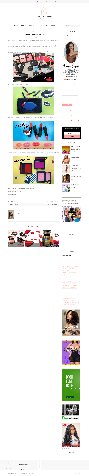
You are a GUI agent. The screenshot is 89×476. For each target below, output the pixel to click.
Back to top (78, 473)
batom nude (65, 287)
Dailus (67, 266)
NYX (76, 279)
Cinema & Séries (32, 25)
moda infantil (65, 300)
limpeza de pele (75, 296)
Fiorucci (72, 270)
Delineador (65, 268)
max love (74, 298)
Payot (74, 281)
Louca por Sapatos (72, 272)
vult (77, 304)
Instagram (71, 116)
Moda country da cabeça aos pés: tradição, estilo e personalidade (76, 176)
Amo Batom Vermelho (71, 264)
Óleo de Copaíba (65, 35)
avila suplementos (74, 285)
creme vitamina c (66, 289)
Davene (72, 266)
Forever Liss (65, 272)
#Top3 (64, 264)
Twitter (78, 116)
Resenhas (16, 25)
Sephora (33, 31)
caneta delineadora (73, 287)
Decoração (23, 25)
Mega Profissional (66, 276)
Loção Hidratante (66, 274)
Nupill (64, 281)
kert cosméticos (75, 294)
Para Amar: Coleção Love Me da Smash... (15, 244)
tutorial (64, 304)
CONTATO (53, 25)
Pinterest (65, 121)
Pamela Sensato (20, 211)
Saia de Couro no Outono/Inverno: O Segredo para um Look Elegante (76, 168)
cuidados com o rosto (75, 289)
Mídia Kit (47, 25)
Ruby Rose (74, 283)
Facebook (65, 116)
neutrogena (72, 300)
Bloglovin (72, 121)
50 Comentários (11, 201)
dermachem (65, 291)
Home (10, 25)
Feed (78, 121)
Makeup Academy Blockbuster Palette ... (50, 244)
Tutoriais (40, 25)
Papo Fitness (69, 281)
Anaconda (78, 264)
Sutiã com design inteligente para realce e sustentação (76, 158)
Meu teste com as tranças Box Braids (69, 200)
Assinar (72, 136)
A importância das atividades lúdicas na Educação (75, 186)
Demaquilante (71, 268)
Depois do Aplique (66, 270)
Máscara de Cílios (70, 279)
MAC (72, 274)
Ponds (64, 283)
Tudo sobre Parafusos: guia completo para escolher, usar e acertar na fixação (76, 149)
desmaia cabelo (72, 291)
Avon (64, 266)
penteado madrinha (66, 302)
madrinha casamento (67, 298)
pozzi (78, 302)
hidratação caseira (66, 294)
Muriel (64, 279)
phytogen (74, 302)
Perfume (78, 281)
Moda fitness (73, 276)
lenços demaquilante (67, 296)
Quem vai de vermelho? (32, 244)
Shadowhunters (66, 285)
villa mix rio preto (71, 304)
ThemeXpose (20, 473)
